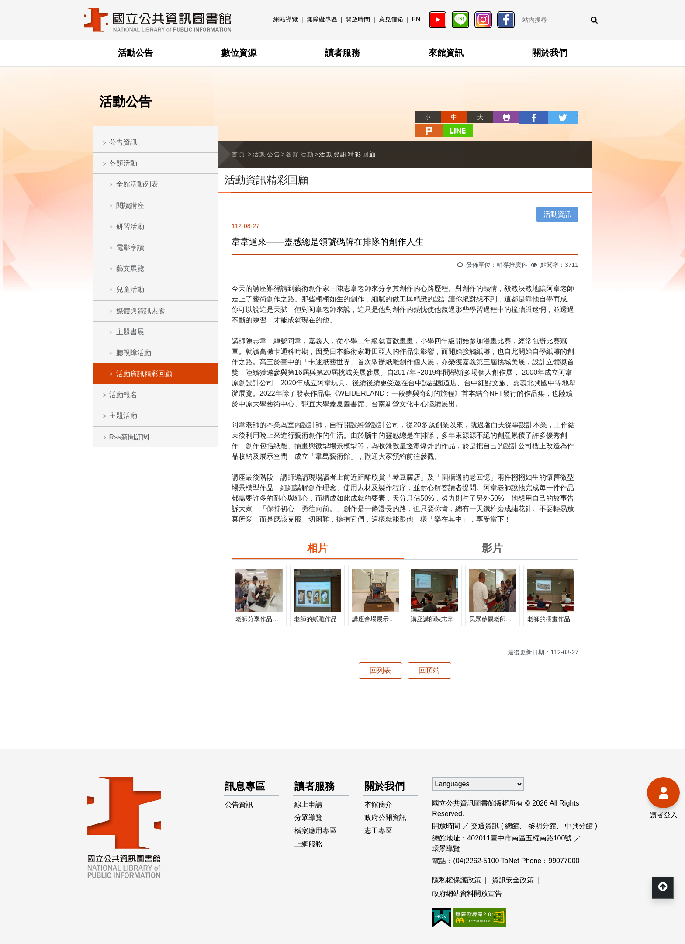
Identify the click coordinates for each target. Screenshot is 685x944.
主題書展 (130, 331)
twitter (527, 117)
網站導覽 (285, 19)
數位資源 (238, 53)
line (579, 117)
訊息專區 (246, 772)
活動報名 (123, 394)
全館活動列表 (137, 184)
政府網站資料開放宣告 (467, 880)
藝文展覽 (130, 268)
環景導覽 (446, 834)
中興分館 (579, 812)
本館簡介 (378, 791)
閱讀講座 (130, 205)
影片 (492, 534)
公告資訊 (123, 142)
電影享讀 (130, 247)
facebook (501, 117)
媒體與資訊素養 (140, 311)
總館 (512, 812)
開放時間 (358, 19)
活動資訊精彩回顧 (144, 373)
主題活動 (123, 415)
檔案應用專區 (316, 819)
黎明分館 (542, 812)
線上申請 (309, 791)
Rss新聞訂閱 (129, 437)
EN (416, 19)
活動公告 (135, 53)
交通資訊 (485, 812)
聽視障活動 (133, 352)
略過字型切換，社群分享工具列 (386, 109)
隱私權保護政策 (456, 866)
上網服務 (309, 833)
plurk (553, 117)
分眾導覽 (309, 805)
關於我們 (549, 53)
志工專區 (378, 819)
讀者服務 (342, 53)
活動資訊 (557, 200)
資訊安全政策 (513, 866)
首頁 (239, 140)
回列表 (380, 656)
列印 (474, 117)
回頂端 (429, 656)
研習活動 (130, 226)
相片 (317, 534)
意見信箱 (391, 19)
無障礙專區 (322, 19)
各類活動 (123, 163)
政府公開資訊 (385, 805)
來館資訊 (446, 53)
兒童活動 (130, 289)
